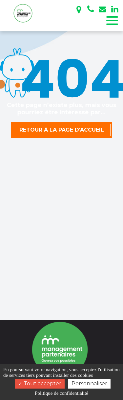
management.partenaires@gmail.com (102, 9)
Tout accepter (39, 383)
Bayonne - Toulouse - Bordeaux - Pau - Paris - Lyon (78, 10)
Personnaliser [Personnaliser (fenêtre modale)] (89, 383)
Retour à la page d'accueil (61, 130)
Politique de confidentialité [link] (61, 393)
